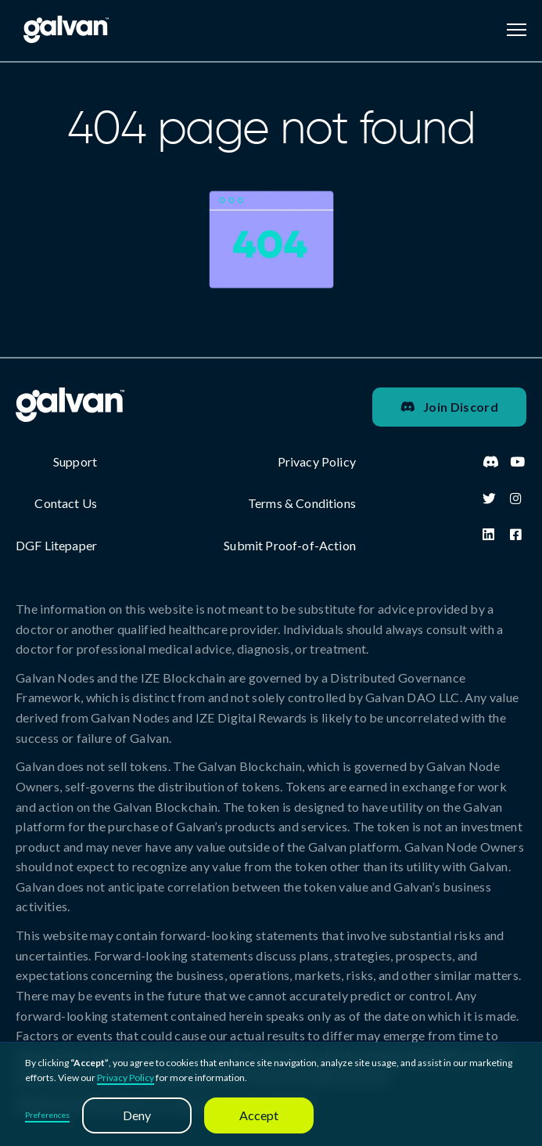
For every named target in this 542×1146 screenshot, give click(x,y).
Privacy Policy (125, 1077)
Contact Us (65, 503)
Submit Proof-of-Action (290, 545)
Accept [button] (258, 1115)
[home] (62, 29)
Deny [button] (137, 1115)
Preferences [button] (47, 1114)
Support (75, 461)
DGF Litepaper (56, 545)
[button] (516, 29)
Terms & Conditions (302, 503)
